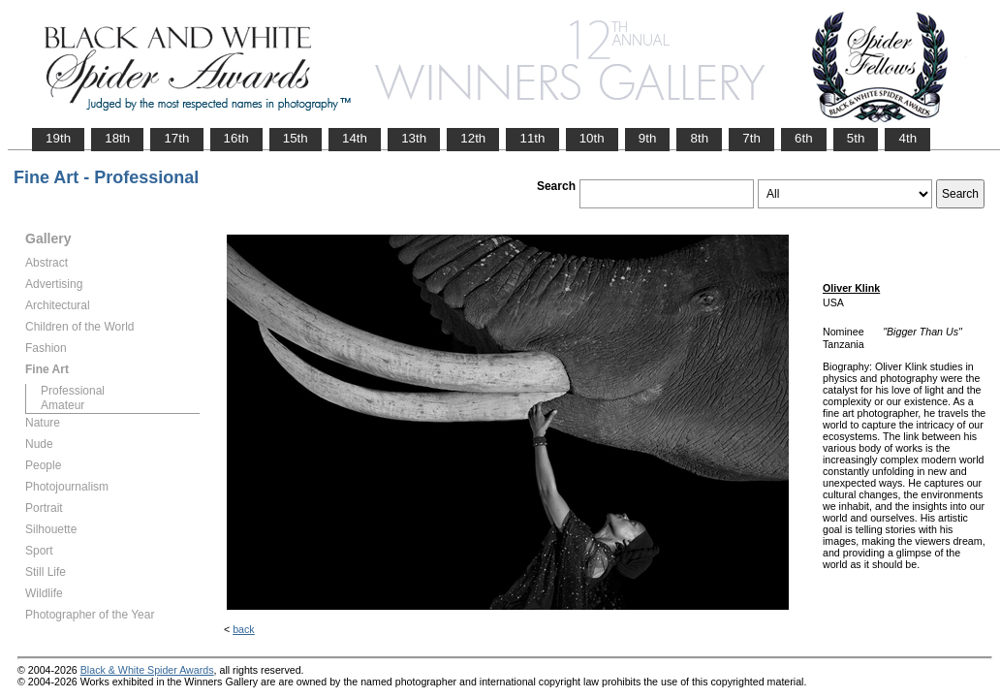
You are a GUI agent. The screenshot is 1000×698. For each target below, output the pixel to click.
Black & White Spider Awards (147, 670)
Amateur (62, 405)
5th (856, 138)
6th (804, 138)
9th (648, 138)
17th (176, 138)
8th (699, 138)
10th (592, 138)
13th (414, 138)
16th (236, 138)
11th (532, 138)
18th (117, 138)
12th (473, 138)
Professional (73, 390)
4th (907, 138)
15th (295, 138)
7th (751, 138)
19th (58, 138)
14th (354, 138)
